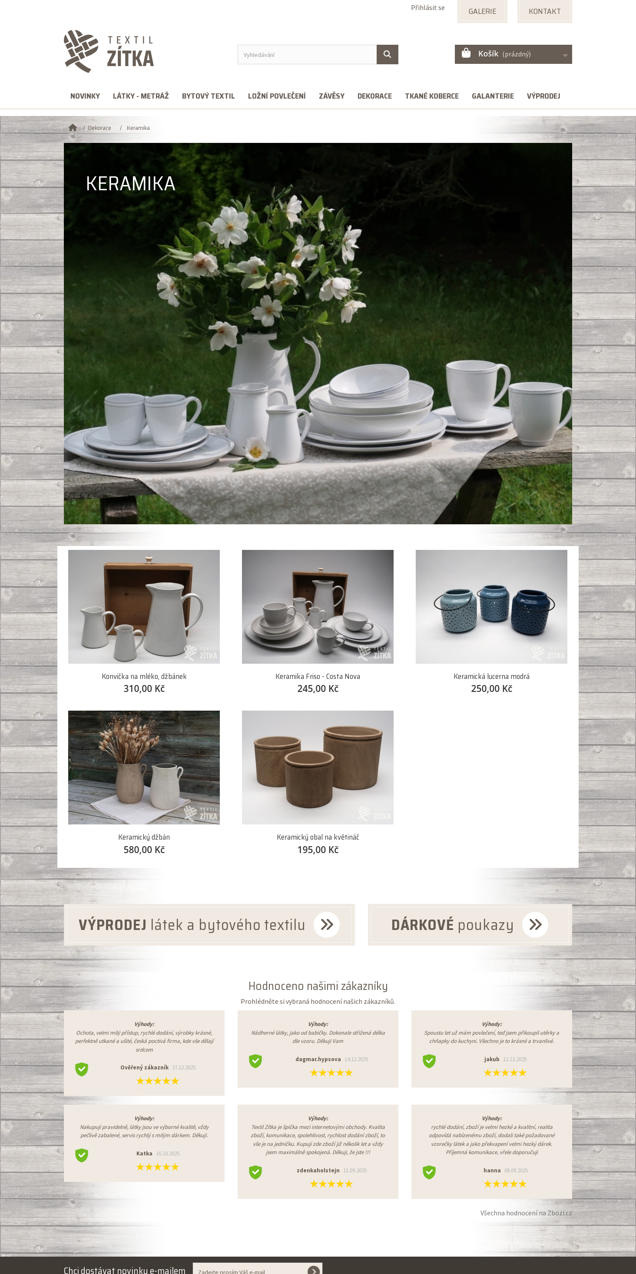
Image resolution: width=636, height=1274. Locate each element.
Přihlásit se (428, 7)
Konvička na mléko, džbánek (144, 677)
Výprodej (543, 96)
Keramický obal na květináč (318, 837)
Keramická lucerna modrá (492, 677)
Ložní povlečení (277, 96)
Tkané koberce (432, 96)
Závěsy (331, 96)
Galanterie (493, 96)
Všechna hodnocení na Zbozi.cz (526, 1212)
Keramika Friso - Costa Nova (317, 677)
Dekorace (375, 96)
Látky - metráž (141, 96)
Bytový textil (208, 96)
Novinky (85, 96)
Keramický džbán (144, 837)
